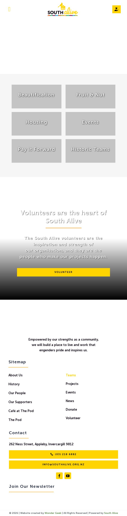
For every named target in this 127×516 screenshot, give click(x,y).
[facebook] (59, 475)
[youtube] (67, 475)
